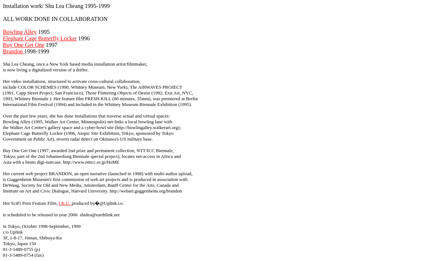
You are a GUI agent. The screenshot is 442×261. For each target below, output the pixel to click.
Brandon (13, 51)
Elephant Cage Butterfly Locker (40, 38)
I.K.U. (65, 203)
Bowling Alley (20, 32)
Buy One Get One (23, 45)
